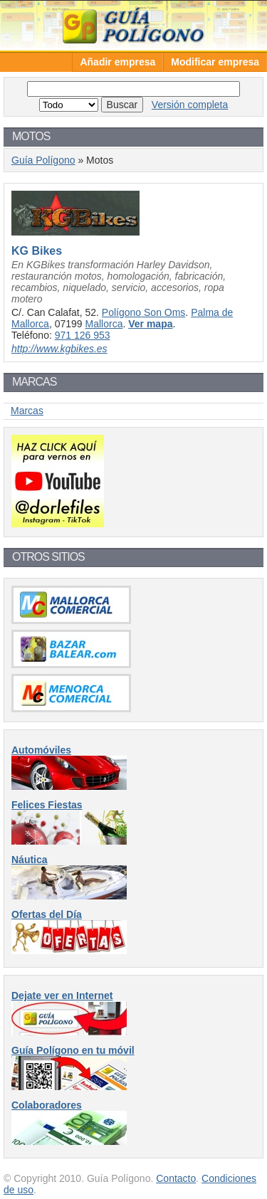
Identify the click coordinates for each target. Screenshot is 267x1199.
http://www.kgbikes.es (59, 348)
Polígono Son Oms (144, 312)
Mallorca (104, 323)
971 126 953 (82, 335)
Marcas (27, 410)
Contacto (176, 1178)
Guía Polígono (134, 25)
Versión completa (190, 104)
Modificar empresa (215, 62)
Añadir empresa (117, 62)
